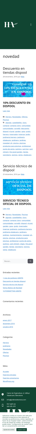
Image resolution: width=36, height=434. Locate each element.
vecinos (14, 155)
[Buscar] (30, 261)
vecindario (7, 155)
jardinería (13, 229)
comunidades (8, 128)
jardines (23, 140)
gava (23, 131)
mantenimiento (16, 235)
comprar (6, 125)
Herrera (8, 117)
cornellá (17, 128)
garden (18, 131)
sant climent (14, 244)
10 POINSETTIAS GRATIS (12, 291)
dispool (5, 131)
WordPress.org (8, 381)
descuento (25, 128)
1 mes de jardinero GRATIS (13, 278)
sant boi (25, 149)
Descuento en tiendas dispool (15, 70)
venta (20, 155)
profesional (26, 146)
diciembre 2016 (9, 323)
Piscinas (6, 120)
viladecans (27, 155)
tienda (25, 152)
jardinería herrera (9, 137)
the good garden (15, 152)
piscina (16, 143)
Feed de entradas (9, 375)
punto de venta (8, 149)
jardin (28, 134)
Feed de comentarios (11, 378)
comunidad (26, 125)
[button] (31, 24)
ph (11, 143)
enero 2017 (7, 320)
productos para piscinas (12, 146)
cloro (24, 122)
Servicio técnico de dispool (17, 168)
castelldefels (17, 122)
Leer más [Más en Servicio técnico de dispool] (6, 208)
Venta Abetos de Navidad (12, 288)
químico (18, 149)
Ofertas (24, 117)
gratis (28, 131)
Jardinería (6, 346)
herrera (6, 134)
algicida (8, 122)
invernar (22, 134)
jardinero (15, 140)
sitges (22, 244)
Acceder (6, 371)
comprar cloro (15, 125)
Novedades (16, 117)
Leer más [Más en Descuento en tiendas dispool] (6, 111)
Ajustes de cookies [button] (9, 429)
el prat (11, 131)
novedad (6, 143)
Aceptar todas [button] (22, 429)
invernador (14, 134)
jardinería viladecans (11, 232)
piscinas (22, 143)
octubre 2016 (8, 327)
